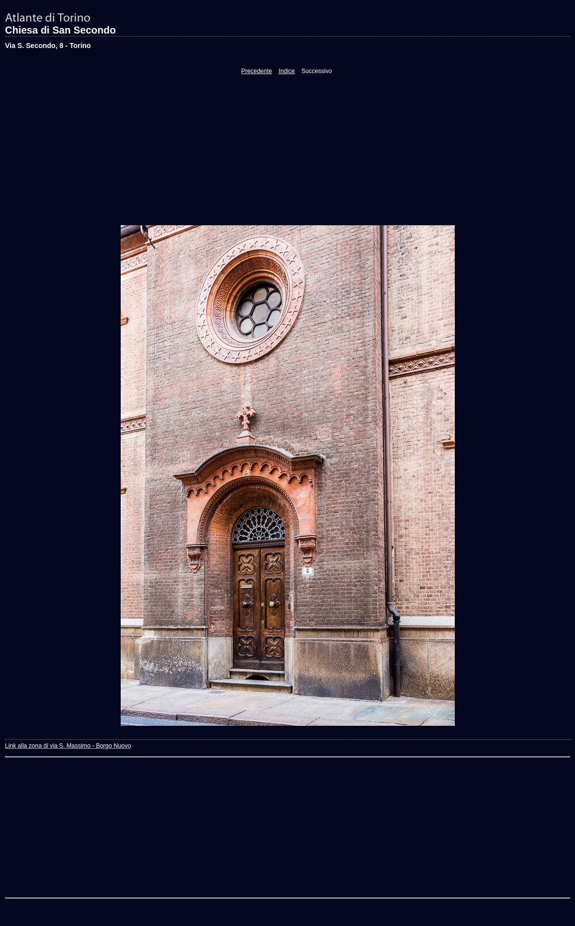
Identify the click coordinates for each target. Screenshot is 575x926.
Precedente (256, 71)
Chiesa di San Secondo (60, 30)
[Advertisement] (286, 150)
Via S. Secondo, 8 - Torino (48, 46)
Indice (286, 71)
